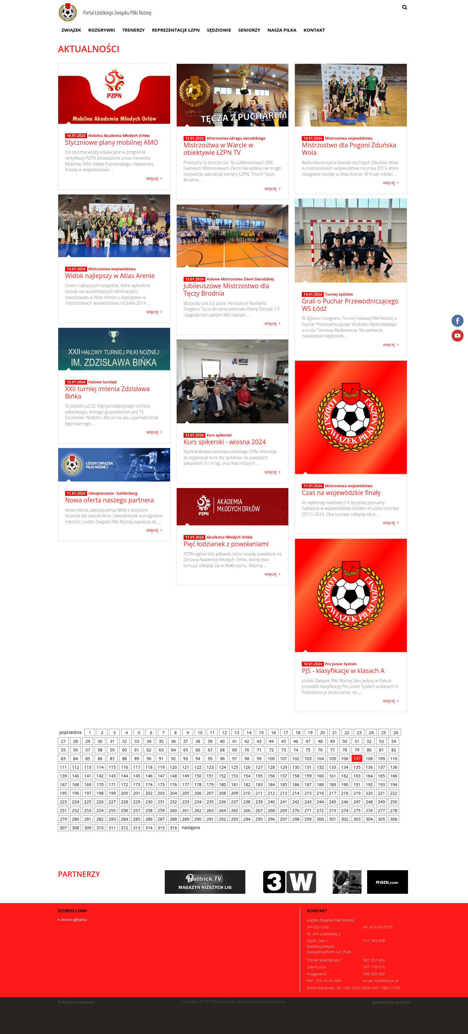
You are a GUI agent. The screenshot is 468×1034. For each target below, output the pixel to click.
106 (344, 758)
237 (234, 802)
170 (100, 784)
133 (332, 767)
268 (271, 810)
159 (308, 776)
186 (295, 784)
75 (308, 750)
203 (161, 793)
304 (369, 819)
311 (112, 828)
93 (185, 758)
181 (234, 784)
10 (200, 732)
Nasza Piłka (281, 30)
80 (369, 750)
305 (381, 819)
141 (87, 776)
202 (149, 793)
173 (136, 784)
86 (100, 758)
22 (346, 732)
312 (124, 828)
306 (393, 819)
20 (322, 732)
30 (100, 741)
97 (234, 758)
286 (149, 819)
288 (173, 819)
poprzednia (70, 732)
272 (320, 810)
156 (271, 776)
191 (357, 784)
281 (87, 819)
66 (197, 750)
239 (259, 802)
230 (149, 802)
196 (75, 793)
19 (310, 732)
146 (149, 776)
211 (259, 793)
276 (369, 810)
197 (87, 793)
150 (197, 776)
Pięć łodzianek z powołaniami (226, 544)
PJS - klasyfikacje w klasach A (343, 670)
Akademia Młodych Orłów (230, 537)
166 (393, 776)
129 (283, 767)
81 (381, 750)
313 (136, 828)
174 (149, 784)
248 (369, 802)
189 (332, 784)
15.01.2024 (194, 138)
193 (381, 784)
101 (283, 758)
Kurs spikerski (219, 435)
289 (185, 819)
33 (136, 741)
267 (259, 810)
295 (259, 819)
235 (210, 802)
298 (295, 819)
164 (369, 776)
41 (234, 741)
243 (308, 802)
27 (63, 741)
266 (246, 810)
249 (381, 802)
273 (332, 810)
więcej (152, 177)
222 (393, 793)
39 (210, 741)
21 (334, 732)
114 (100, 767)
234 (197, 802)
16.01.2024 (76, 135)
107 (357, 758)
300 (320, 819)
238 (246, 802)
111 (63, 767)
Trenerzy (133, 30)
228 (124, 802)
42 (246, 741)
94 (197, 758)
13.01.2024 (194, 279)
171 (112, 784)
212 (271, 793)
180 (222, 784)
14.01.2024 (313, 138)
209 (234, 793)
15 (261, 732)
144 (124, 776)
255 (112, 810)
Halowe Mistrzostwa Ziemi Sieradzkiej (240, 279)
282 (100, 819)
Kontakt (314, 30)
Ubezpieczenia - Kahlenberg (112, 493)
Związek (71, 30)
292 (222, 819)
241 (283, 802)
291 (210, 819)
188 (320, 784)
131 (308, 767)
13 (236, 732)
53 (381, 741)
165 (381, 776)
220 (369, 793)
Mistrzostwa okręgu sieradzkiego (236, 138)
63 (161, 750)
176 (173, 784)
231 (161, 802)
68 (222, 750)
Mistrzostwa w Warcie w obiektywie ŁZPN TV (218, 149)
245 (332, 802)
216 (320, 793)
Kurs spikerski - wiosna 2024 (225, 442)
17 (285, 732)
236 (222, 802)
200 (124, 793)
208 (222, 793)
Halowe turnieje (102, 382)
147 (161, 776)
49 (332, 741)
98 (246, 758)
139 (63, 776)
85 (87, 758)
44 (271, 741)
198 (100, 793)
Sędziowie (219, 30)
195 (63, 793)
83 (63, 758)
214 (295, 793)
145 (136, 776)
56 (75, 750)
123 (210, 767)
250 (393, 802)
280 (75, 819)
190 (344, 784)
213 (283, 793)
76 (320, 750)
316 (173, 828)
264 (222, 810)
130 (295, 767)
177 (185, 784)
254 (100, 810)
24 (371, 732)
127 (259, 767)
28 (75, 741)
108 (369, 758)
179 (210, 784)
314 (149, 828)
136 (369, 767)
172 (124, 784)
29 (87, 741)
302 (344, 819)
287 (161, 819)
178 (197, 784)
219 (357, 793)
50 (344, 741)
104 (320, 758)
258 (149, 810)
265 (234, 810)
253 (87, 810)
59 (112, 750)
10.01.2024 (313, 664)
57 (87, 750)
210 (246, 793)
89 (136, 758)
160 (320, 776)
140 (75, 776)
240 (271, 802)
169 (87, 784)
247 (357, 802)
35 (161, 741)
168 (75, 784)
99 (259, 758)
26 (395, 732)
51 (357, 741)
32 (124, 741)
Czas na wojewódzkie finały (341, 492)
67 (210, 750)
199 (112, 793)
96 (222, 758)
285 (136, 819)
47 (308, 741)
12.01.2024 (76, 382)
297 (283, 819)
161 (332, 776)
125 (234, 767)
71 (259, 750)
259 (161, 810)
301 (332, 819)
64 (173, 750)
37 (185, 741)
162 (344, 776)
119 (161, 767)
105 (332, 758)
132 (320, 767)
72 (271, 750)
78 (344, 750)
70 (246, 750)
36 (173, 741)
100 (271, 758)
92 (173, 758)
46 (295, 741)
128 (271, 767)
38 (197, 741)
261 (185, 810)
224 (75, 802)
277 (381, 810)
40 (222, 741)
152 (222, 776)
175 (161, 784)
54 (393, 741)
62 (149, 750)
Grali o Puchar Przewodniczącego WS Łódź (350, 305)
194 (393, 784)
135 (357, 767)
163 (357, 776)
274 (344, 810)
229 (136, 802)
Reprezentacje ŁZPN (176, 30)
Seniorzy (249, 30)
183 (259, 784)
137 (381, 767)
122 (197, 767)
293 (234, 819)
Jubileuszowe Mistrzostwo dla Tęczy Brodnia (226, 289)
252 (75, 810)
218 (344, 793)
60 (124, 750)
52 (369, 741)
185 (283, 784)
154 (246, 776)
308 (75, 828)
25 (383, 732)
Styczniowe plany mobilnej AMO (111, 142)
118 (149, 767)
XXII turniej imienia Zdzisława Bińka (107, 392)
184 (271, 784)
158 (295, 776)
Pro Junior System (341, 663)
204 (173, 793)
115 (112, 767)
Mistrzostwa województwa (348, 138)
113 (87, 767)
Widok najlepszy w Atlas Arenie (110, 275)
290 (197, 819)
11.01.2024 (313, 486)
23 (359, 732)
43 (259, 741)
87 (112, 758)
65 (185, 750)
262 (197, 810)
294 (246, 819)
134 (344, 767)
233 (185, 802)
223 (63, 802)
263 (210, 810)
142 (100, 776)
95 (210, 758)
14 (249, 732)
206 (197, 793)
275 (357, 810)
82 (393, 750)
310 (100, 828)
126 (246, 767)
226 (100, 802)
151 (210, 776)
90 (149, 758)
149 (185, 776)
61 (136, 750)
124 (222, 767)
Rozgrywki (101, 30)
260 (173, 810)
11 (212, 732)
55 (63, 750)
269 (283, 810)
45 (283, 741)
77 (332, 750)
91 (161, 758)
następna (191, 827)
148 (173, 776)
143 (112, 776)
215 (308, 793)
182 (246, 784)
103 (308, 758)
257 (136, 810)
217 (332, 793)
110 (393, 758)
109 (381, 758)
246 (344, 802)
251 (63, 810)
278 (393, 810)
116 (124, 767)
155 (259, 776)
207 (210, 793)
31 (112, 741)
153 (234, 776)
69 (234, 750)
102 (295, 758)
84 (75, 758)
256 (124, 810)
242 (295, 802)
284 (124, 819)
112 (75, 767)
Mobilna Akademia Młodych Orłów (119, 135)
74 (295, 750)
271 (308, 810)
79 (357, 750)
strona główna (74, 919)
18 (297, 732)
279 (63, 819)
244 (320, 802)
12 (224, 732)
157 (283, 776)
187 (308, 784)
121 (185, 767)
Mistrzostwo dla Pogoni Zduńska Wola (349, 149)
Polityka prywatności (76, 1002)
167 (63, 784)
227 (112, 802)
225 (87, 802)
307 (63, 828)
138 (393, 767)
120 (173, 767)
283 (112, 819)
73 (283, 750)
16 (273, 732)
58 (100, 750)
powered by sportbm (391, 1002)
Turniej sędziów (339, 294)
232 (173, 802)
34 (149, 741)
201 (136, 793)
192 (369, 784)
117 (136, 767)
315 (161, 828)
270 (295, 810)
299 (308, 819)
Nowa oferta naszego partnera (109, 500)
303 (357, 819)
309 (87, 828)
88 (124, 758)
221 (381, 793)
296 (271, 819)
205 (185, 793)
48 (320, 741)
